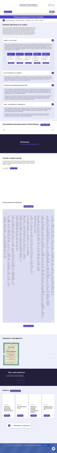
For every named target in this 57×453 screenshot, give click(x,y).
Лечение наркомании (10, 20)
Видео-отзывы (8, 167)
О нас (33, 20)
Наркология (28, 20)
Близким (36, 20)
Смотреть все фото (45, 123)
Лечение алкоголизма (20, 20)
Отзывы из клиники (20, 167)
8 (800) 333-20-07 (50, 4)
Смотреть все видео (28, 205)
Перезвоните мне (11, 11)
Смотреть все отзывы (28, 324)
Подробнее (7, 413)
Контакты (41, 20)
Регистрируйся (45, 445)
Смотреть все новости (15, 389)
